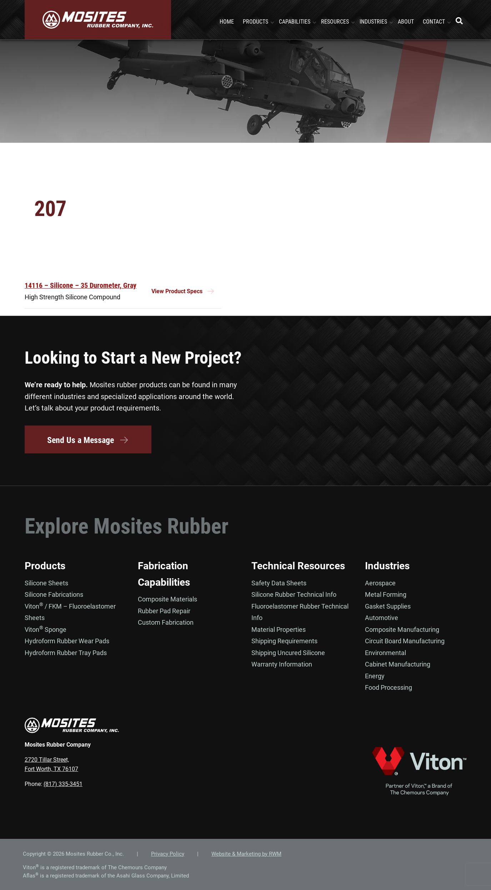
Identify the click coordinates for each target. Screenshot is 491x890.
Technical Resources (298, 566)
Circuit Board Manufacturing (405, 641)
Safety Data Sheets (278, 582)
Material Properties (278, 629)
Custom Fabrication (166, 622)
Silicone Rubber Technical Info (293, 594)
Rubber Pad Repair (164, 610)
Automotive (381, 617)
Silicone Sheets (46, 582)
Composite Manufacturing (402, 629)
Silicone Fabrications (54, 594)
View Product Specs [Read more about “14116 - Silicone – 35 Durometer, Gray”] (176, 291)
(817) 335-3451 (63, 783)
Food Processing (388, 687)
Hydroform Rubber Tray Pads (66, 652)
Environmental (385, 652)
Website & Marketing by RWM (246, 853)
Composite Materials (167, 599)
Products (45, 566)
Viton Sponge (45, 629)
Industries (387, 566)
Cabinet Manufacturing (397, 664)
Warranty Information (281, 664)
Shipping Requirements (284, 641)
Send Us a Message (88, 440)
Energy (375, 675)
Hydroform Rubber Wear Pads (67, 641)
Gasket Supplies (388, 606)
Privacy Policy (167, 853)
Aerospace (380, 582)
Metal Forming (385, 594)
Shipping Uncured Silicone (288, 652)
